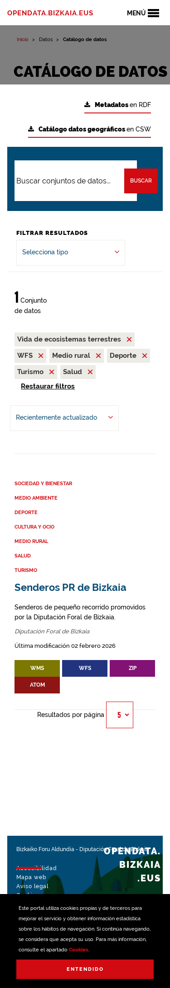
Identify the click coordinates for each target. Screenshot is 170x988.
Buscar (141, 181)
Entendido (85, 969)
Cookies (78, 950)
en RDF (117, 105)
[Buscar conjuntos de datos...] (76, 180)
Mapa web (31, 877)
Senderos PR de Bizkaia (70, 587)
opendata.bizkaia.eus (50, 13)
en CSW (89, 129)
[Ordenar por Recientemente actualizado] (64, 418)
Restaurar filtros (48, 386)
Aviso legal (32, 886)
